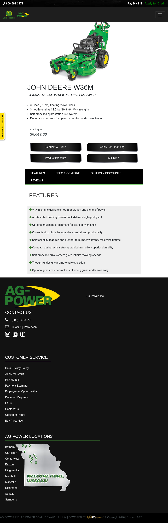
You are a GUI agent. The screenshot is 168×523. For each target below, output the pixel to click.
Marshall (10, 476)
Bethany (10, 447)
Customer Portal (15, 414)
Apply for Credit (155, 3)
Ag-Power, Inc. (96, 295)
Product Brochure (55, 158)
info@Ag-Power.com (21, 327)
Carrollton (11, 452)
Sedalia (9, 493)
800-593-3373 (13, 3)
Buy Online (112, 158)
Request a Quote (55, 147)
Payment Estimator (16, 385)
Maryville (10, 482)
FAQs (8, 403)
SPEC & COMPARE (68, 173)
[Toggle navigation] (160, 14)
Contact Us (12, 409)
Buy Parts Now (14, 420)
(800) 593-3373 (18, 320)
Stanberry (11, 499)
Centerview (12, 458)
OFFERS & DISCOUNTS (106, 173)
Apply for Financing (112, 147)
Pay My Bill (135, 3)
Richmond (11, 487)
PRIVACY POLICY (55, 517)
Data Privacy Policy (17, 368)
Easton (9, 464)
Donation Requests (16, 397)
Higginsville (12, 470)
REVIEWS (37, 180)
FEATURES (38, 173)
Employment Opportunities (21, 391)
